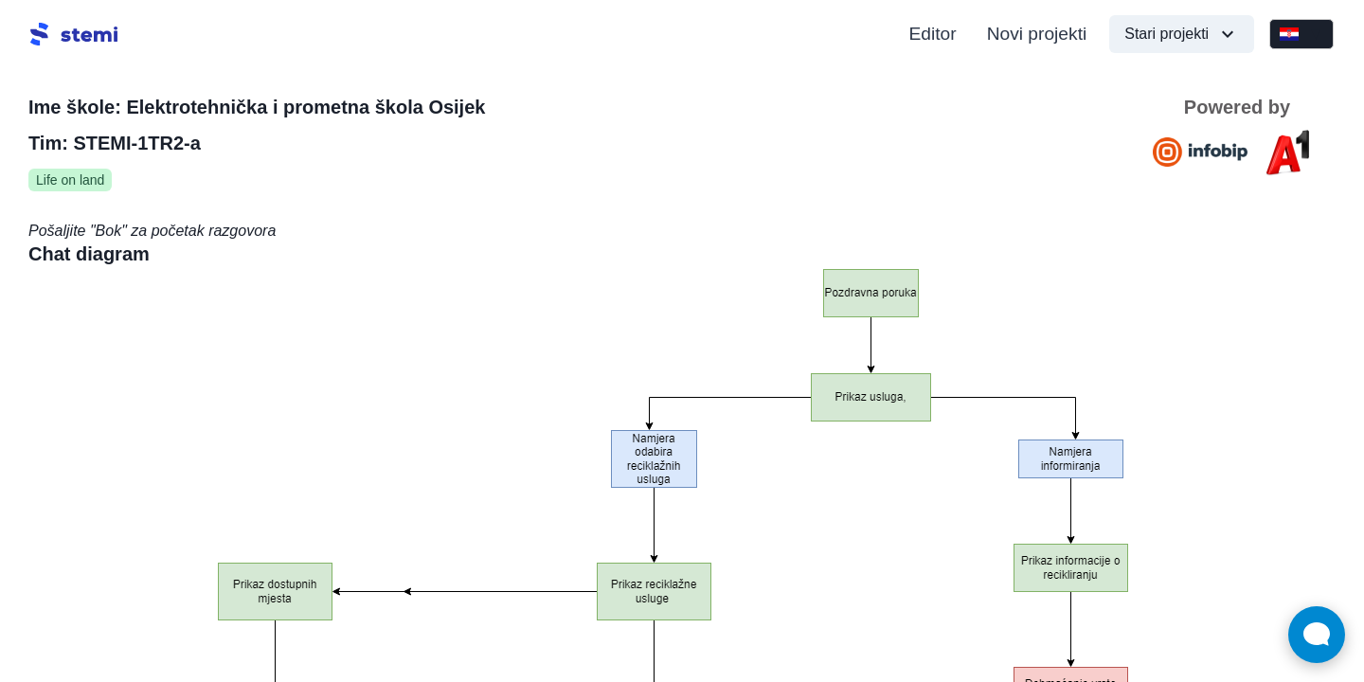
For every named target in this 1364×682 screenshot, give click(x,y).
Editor (933, 34)
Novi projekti (1037, 34)
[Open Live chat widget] (1316, 634)
